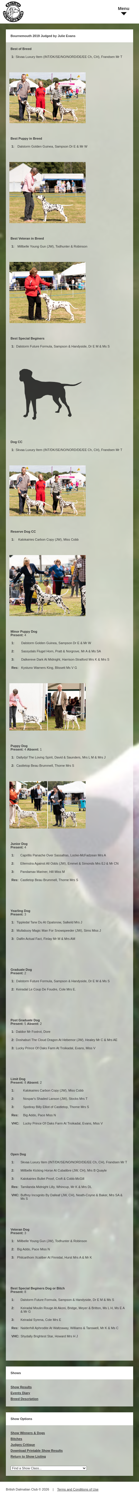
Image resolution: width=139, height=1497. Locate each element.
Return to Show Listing (28, 1456)
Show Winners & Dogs (28, 1433)
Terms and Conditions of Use (78, 1489)
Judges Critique (23, 1444)
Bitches (16, 1439)
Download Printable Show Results (37, 1450)
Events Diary (20, 1393)
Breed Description (24, 1399)
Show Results (21, 1387)
